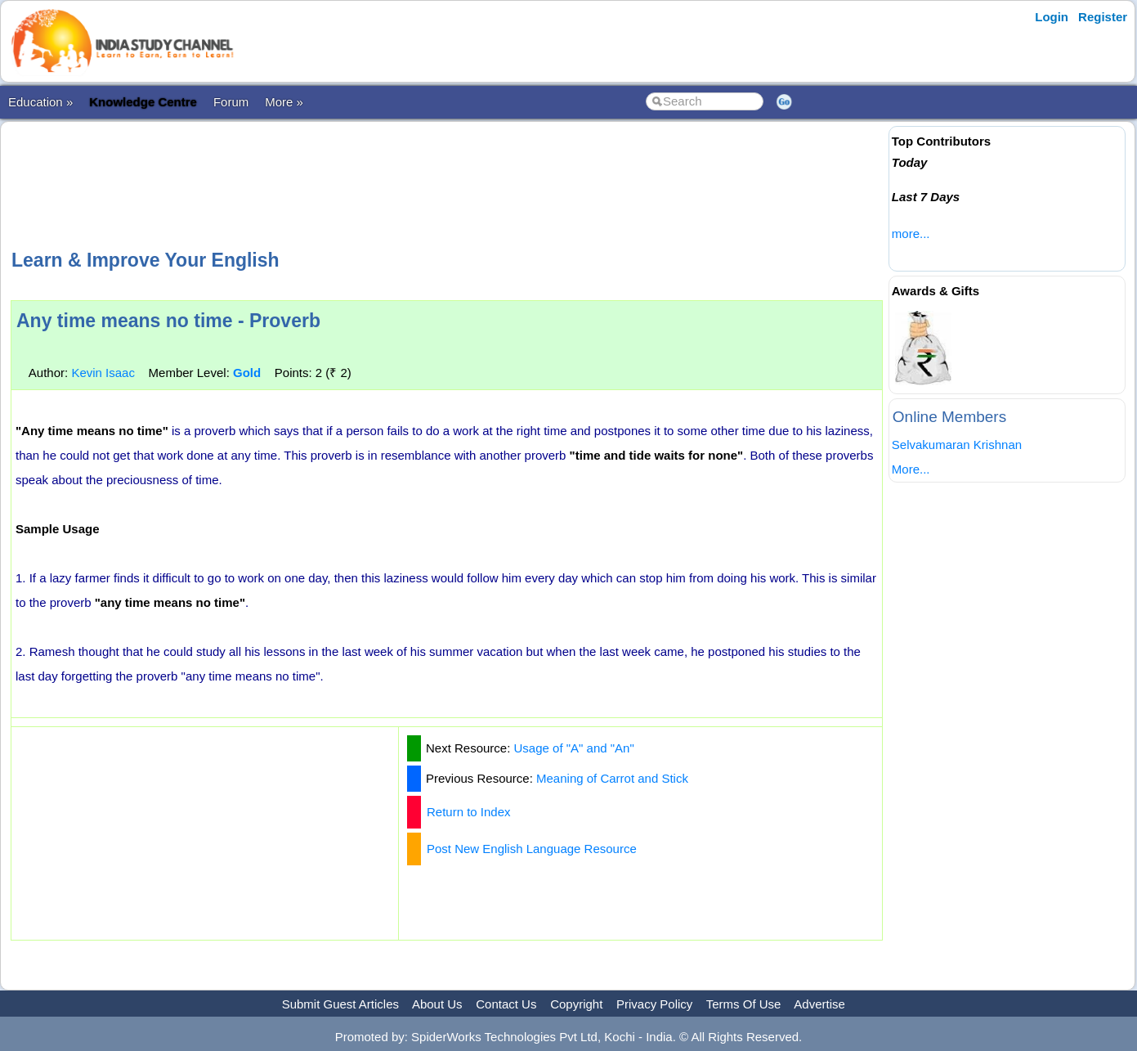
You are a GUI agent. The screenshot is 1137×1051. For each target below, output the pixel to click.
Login (1051, 17)
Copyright (576, 1004)
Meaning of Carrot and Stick (612, 778)
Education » (40, 102)
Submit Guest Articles (340, 1004)
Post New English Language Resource (532, 849)
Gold (247, 373)
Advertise (819, 1004)
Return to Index (469, 812)
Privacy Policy (654, 1004)
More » (284, 102)
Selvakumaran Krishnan (957, 444)
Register (1102, 17)
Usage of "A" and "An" (574, 748)
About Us (437, 1004)
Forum (230, 102)
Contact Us (506, 1004)
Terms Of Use (743, 1004)
